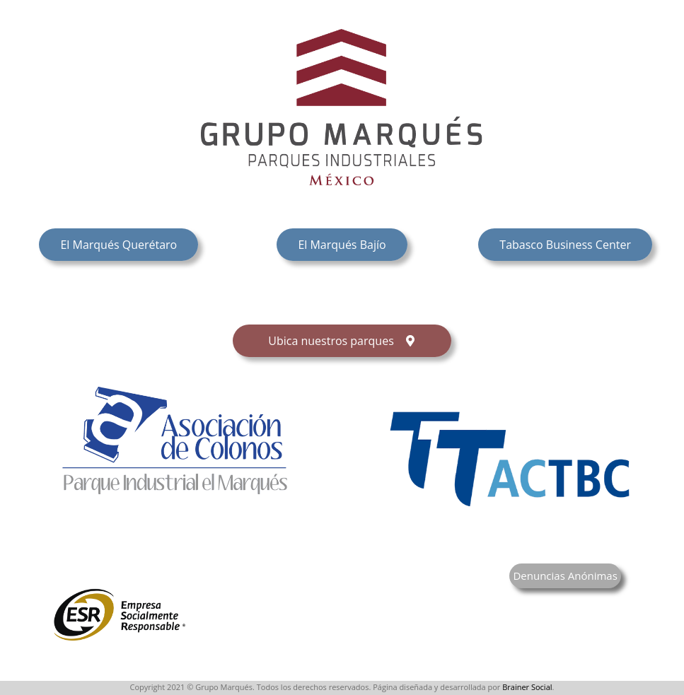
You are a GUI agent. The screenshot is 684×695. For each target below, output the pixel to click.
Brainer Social (527, 687)
